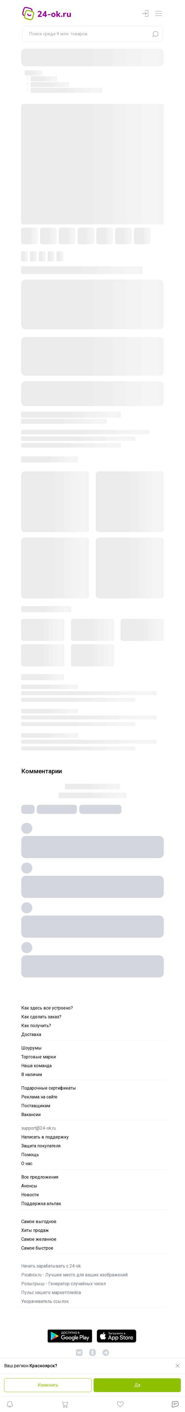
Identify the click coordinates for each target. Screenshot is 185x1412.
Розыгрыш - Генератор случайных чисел (63, 1283)
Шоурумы (31, 1048)
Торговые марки (38, 1056)
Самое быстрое (37, 1248)
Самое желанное (38, 1239)
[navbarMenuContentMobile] (158, 13)
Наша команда (36, 1065)
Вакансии (31, 1114)
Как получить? (36, 1025)
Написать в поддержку (45, 1137)
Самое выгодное (38, 1221)
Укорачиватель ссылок (45, 1301)
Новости (30, 1194)
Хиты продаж (35, 1230)
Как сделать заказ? (41, 1016)
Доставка (31, 1034)
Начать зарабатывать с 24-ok (51, 1266)
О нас (26, 1163)
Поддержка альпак (41, 1203)
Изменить (48, 1385)
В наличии (31, 1074)
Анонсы (29, 1186)
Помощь (30, 1154)
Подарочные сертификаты (48, 1088)
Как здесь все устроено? (47, 1008)
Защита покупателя (40, 1145)
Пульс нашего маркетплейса (51, 1292)
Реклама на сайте (39, 1097)
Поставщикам (35, 1105)
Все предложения (39, 1177)
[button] (10, 1405)
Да (137, 1385)
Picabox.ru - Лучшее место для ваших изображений (74, 1274)
